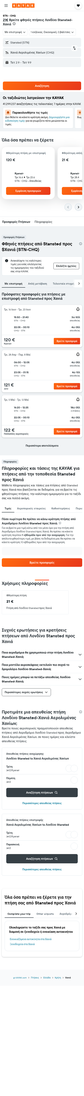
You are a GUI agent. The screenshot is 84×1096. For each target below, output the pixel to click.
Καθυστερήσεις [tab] (60, 508)
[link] (42, 562)
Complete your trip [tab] (19, 913)
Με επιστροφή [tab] (13, 283)
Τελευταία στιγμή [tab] (63, 283)
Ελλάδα (47, 977)
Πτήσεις (35, 977)
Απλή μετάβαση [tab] (37, 283)
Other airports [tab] (45, 913)
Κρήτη (58, 977)
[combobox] (15, 32)
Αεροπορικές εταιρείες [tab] (31, 508)
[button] (6, 5)
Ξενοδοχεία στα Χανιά (22, 944)
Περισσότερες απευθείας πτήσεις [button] (41, 803)
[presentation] (14, 23)
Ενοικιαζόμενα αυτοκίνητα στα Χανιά (30, 939)
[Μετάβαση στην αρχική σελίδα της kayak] (23, 5)
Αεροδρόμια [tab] (67, 913)
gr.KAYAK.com (20, 977)
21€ (5, 20)
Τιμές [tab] (8, 508)
